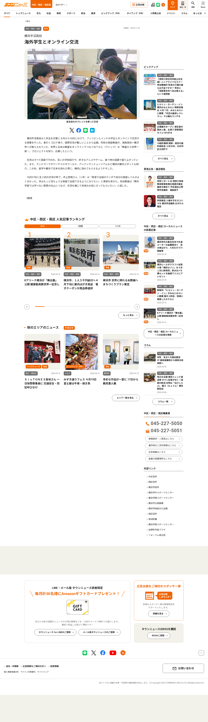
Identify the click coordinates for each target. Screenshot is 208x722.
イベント (171, 13)
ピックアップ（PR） (111, 13)
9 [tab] (116, 306)
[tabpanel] (82, 86)
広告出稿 (140, 4)
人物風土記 (155, 13)
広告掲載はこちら (157, 452)
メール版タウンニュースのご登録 (99, 632)
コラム (184, 13)
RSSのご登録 (158, 635)
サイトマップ (43, 672)
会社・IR (183, 7)
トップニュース (23, 13)
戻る (28, 21)
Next (137, 306)
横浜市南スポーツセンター (161, 524)
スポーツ (71, 13)
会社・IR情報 (12, 666)
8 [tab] (107, 306)
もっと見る (128, 315)
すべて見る (163, 158)
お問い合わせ (186, 668)
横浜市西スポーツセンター (161, 498)
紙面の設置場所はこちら (160, 458)
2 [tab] (49, 306)
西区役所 (152, 482)
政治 (83, 13)
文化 (38, 13)
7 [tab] (97, 306)
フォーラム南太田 (156, 535)
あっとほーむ (199, 13)
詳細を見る (158, 613)
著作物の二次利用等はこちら (162, 445)
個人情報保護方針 (11, 672)
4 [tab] (68, 306)
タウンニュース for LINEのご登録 (55, 632)
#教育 (29, 198)
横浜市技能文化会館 (158, 508)
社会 (49, 13)
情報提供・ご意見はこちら (161, 439)
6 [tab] (87, 306)
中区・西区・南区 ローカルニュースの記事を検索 (163, 333)
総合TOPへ (60, 5)
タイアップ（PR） (135, 13)
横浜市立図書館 (155, 503)
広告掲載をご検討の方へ (34, 666)
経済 (93, 13)
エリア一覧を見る (125, 398)
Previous (27, 306)
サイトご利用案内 (28, 672)
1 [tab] (40, 306)
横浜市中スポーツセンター (161, 492)
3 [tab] (59, 306)
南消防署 (152, 519)
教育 (59, 13)
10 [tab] (126, 306)
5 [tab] (78, 306)
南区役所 (152, 514)
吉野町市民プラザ (156, 530)
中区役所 (152, 476)
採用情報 (54, 666)
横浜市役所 (153, 487)
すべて (7, 13)
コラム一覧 (163, 401)
